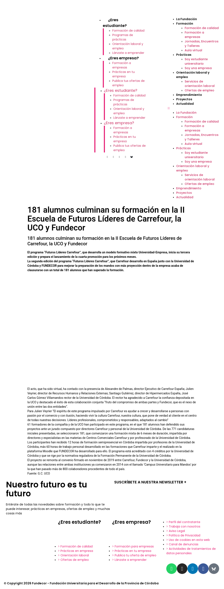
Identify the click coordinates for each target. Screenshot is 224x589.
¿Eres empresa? (123, 58)
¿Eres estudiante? (120, 90)
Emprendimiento (189, 95)
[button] (194, 108)
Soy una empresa (198, 68)
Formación (184, 23)
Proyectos (184, 99)
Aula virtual (193, 50)
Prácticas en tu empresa (123, 74)
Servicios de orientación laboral (200, 83)
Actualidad (185, 104)
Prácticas (183, 55)
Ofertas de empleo (199, 90)
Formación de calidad (128, 30)
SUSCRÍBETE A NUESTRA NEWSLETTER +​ (150, 482)
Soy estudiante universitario (196, 61)
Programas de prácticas (122, 37)
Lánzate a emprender (128, 53)
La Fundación (186, 19)
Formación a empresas (121, 65)
